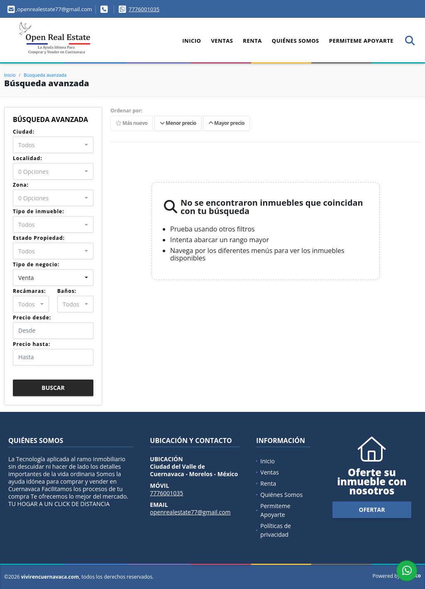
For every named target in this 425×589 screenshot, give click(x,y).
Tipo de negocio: (36, 264)
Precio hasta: (31, 344)
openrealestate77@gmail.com (190, 512)
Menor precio (178, 123)
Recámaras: (29, 290)
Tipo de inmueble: (38, 211)
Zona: (21, 184)
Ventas (222, 40)
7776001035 (144, 9)
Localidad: (27, 158)
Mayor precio (226, 123)
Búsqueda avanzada (45, 75)
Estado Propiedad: (39, 237)
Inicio (191, 40)
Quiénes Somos (295, 40)
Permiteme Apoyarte (361, 40)
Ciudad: (23, 131)
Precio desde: (32, 317)
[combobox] (53, 144)
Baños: (66, 290)
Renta (252, 40)
